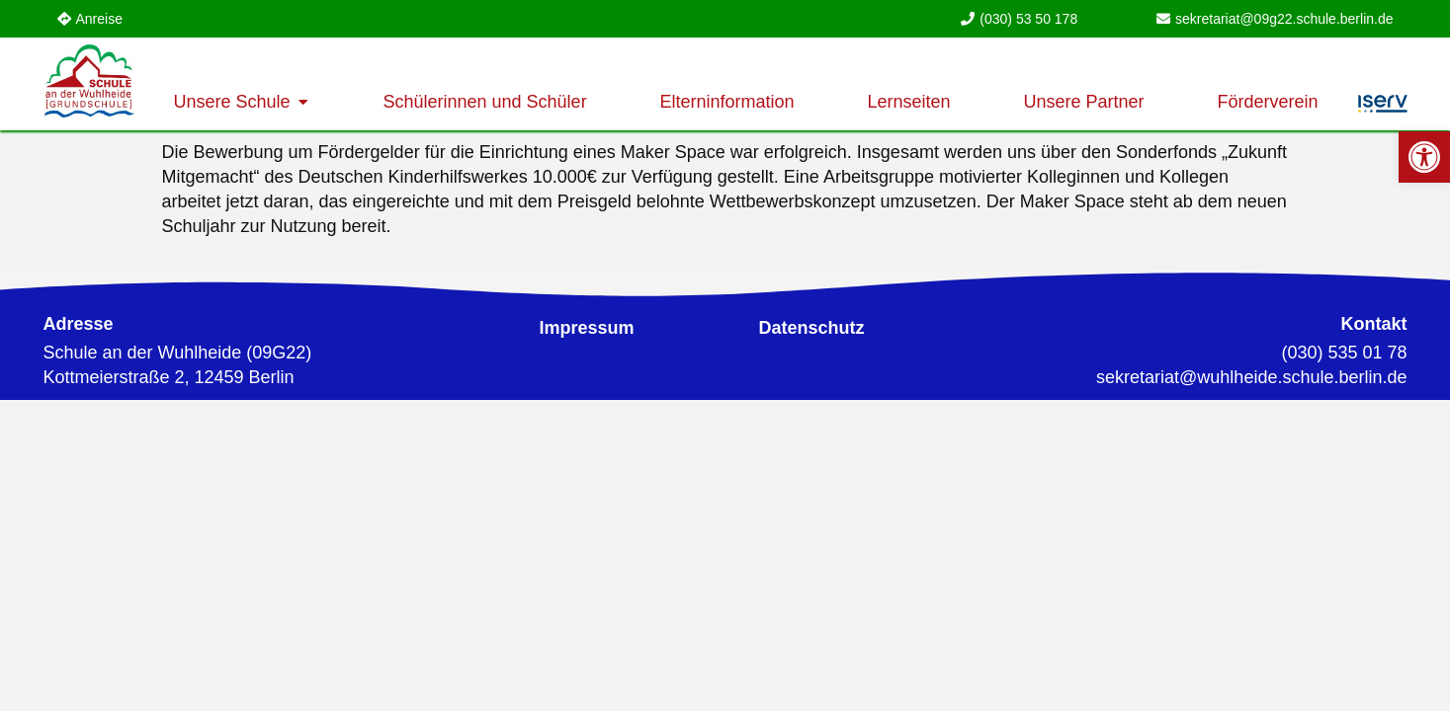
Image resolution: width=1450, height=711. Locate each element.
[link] (1424, 157)
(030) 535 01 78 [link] (1344, 352)
